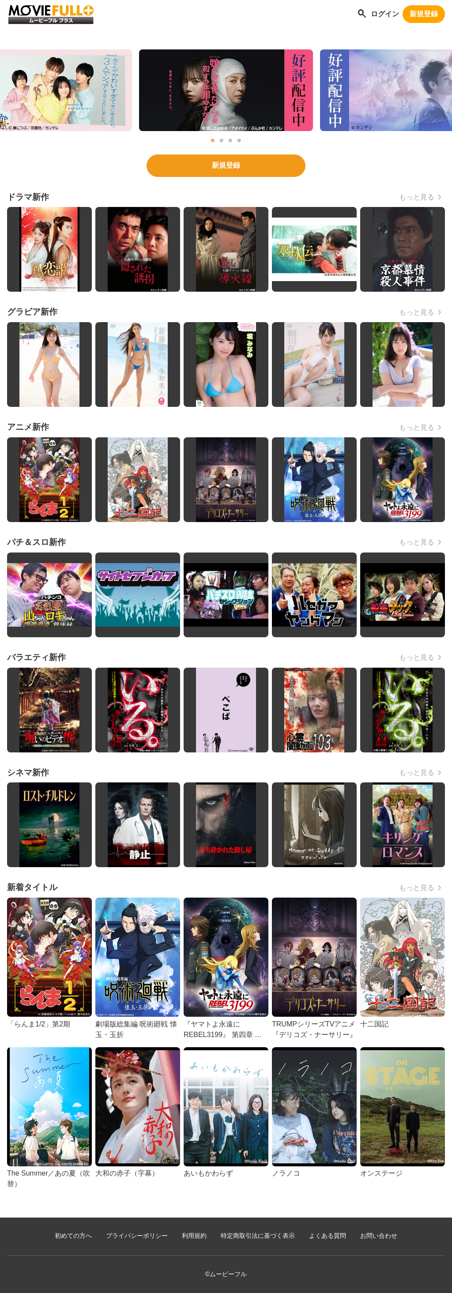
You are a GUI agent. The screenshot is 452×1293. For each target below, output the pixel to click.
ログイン (385, 14)
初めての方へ (73, 1236)
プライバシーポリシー (137, 1236)
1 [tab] (212, 140)
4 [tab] (239, 140)
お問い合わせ (378, 1236)
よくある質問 (327, 1236)
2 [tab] (221, 140)
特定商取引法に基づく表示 (258, 1236)
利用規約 (194, 1236)
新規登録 (424, 14)
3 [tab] (230, 140)
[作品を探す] (362, 14)
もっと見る (416, 197)
